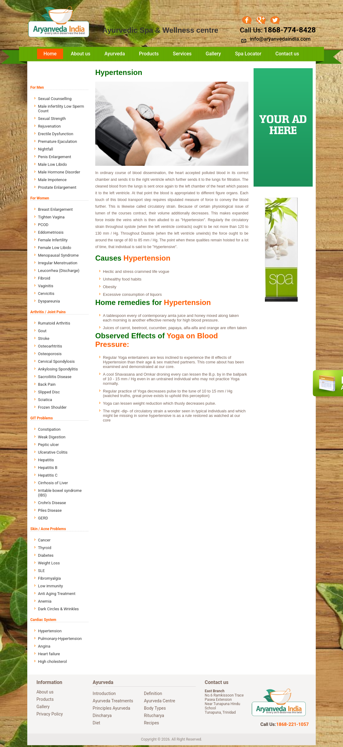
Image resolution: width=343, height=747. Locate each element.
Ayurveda (114, 54)
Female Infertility (53, 240)
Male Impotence (52, 179)
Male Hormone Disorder (59, 172)
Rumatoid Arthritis (54, 323)
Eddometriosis (50, 232)
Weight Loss (49, 563)
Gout (42, 331)
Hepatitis (46, 460)
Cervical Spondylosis (56, 361)
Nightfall (45, 149)
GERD (43, 518)
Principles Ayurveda (111, 708)
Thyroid (44, 547)
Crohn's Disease (52, 502)
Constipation (49, 429)
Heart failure (49, 654)
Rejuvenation (49, 126)
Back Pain (46, 384)
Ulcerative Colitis (53, 452)
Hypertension (50, 631)
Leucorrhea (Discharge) (58, 270)
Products (149, 54)
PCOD (43, 224)
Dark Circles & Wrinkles (58, 609)
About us (80, 54)
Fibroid (44, 278)
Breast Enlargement (55, 209)
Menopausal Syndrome (58, 255)
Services (182, 54)
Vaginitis (45, 286)
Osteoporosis (50, 353)
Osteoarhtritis (50, 346)
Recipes (151, 722)
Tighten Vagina (51, 217)
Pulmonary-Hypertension (60, 638)
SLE (41, 570)
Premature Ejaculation (57, 141)
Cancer (44, 540)
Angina (44, 646)
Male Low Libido (52, 164)
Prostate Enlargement (57, 187)
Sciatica (45, 399)
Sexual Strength (52, 118)
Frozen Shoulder (52, 407)
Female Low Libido (54, 247)
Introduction (104, 693)
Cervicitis (46, 293)
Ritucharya (154, 715)
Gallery (213, 54)
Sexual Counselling (54, 98)
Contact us (287, 54)
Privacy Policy (49, 714)
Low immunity (50, 586)
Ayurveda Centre (159, 700)
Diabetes (46, 555)
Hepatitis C (48, 475)
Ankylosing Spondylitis (58, 369)
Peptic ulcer (48, 444)
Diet (96, 722)
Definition (153, 693)
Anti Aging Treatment (56, 593)
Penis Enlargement (54, 156)
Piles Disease (50, 510)
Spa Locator (248, 54)
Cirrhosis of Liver (53, 483)
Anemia (44, 601)
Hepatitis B (47, 467)
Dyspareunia (49, 301)
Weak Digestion (52, 437)
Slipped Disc (49, 392)
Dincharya (102, 715)
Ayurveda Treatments (113, 700)
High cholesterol (52, 661)
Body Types (155, 708)
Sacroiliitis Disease (54, 376)
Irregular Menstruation (57, 263)
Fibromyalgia (49, 578)
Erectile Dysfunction (55, 134)
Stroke (43, 338)
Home (50, 54)
